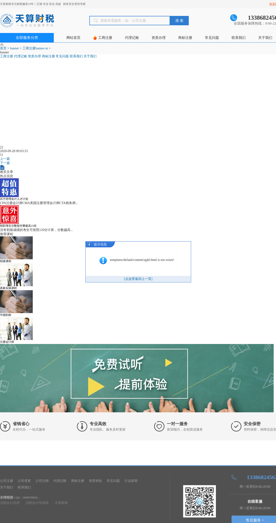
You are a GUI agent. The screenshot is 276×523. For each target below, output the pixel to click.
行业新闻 (131, 512)
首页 (3, 48)
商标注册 (185, 38)
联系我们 (239, 38)
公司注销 (42, 512)
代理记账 (132, 38)
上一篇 (5, 162)
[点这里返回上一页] (138, 279)
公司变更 (24, 512)
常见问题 (212, 38)
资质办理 (159, 38)
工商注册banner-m (35, 48)
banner (14, 48)
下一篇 (5, 166)
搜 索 (179, 20)
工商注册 (105, 38)
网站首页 (73, 38)
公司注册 (6, 512)
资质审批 (95, 512)
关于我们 (265, 38)
